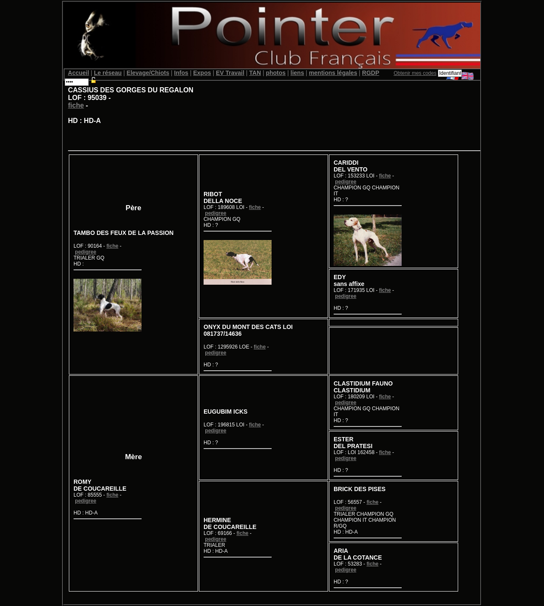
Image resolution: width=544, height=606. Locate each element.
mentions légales (333, 72)
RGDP (370, 72)
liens (297, 72)
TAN (255, 72)
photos (276, 72)
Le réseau (108, 72)
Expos (202, 72)
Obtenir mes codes (415, 73)
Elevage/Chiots (148, 72)
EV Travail (230, 72)
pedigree (85, 252)
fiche (76, 105)
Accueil (78, 72)
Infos (181, 72)
